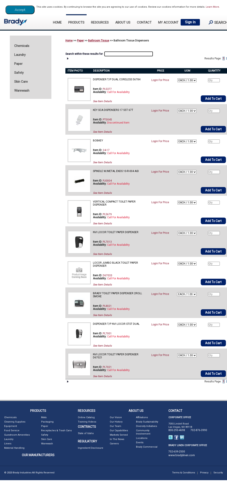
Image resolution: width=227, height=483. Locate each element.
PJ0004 (107, 180)
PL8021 (107, 306)
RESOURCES (100, 22)
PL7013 (107, 241)
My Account (168, 22)
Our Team (115, 426)
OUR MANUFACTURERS (38, 455)
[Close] (20, 9)
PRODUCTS (76, 22)
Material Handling (14, 448)
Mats (44, 417)
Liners (7, 443)
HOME (57, 22)
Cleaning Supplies (14, 421)
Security (218, 472)
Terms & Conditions (183, 472)
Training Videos (87, 421)
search (216, 22)
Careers (114, 443)
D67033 (107, 275)
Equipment (10, 426)
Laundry (8, 439)
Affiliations (142, 417)
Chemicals (10, 417)
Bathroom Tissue (98, 40)
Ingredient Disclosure (90, 448)
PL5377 (107, 89)
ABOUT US (122, 22)
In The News (117, 439)
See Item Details (102, 101)
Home (69, 40)
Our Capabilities (119, 430)
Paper (80, 40)
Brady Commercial (146, 446)
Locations (141, 438)
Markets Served (119, 434)
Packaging (47, 421)
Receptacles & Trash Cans (56, 430)
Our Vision (116, 417)
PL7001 (107, 333)
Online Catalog (86, 417)
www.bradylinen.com (181, 455)
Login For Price (160, 80)
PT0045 (107, 119)
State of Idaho (86, 433)
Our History (116, 421)
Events (139, 442)
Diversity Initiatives (146, 426)
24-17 (106, 150)
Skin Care (46, 439)
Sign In (190, 22)
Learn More (212, 6)
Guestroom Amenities (17, 434)
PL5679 (107, 214)
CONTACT (144, 22)
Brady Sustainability (147, 421)
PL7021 (107, 367)
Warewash (47, 443)
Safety (44, 434)
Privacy (204, 472)
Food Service (11, 430)
